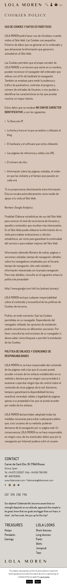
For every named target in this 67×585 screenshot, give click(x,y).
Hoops (8, 530)
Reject (38, 582)
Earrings (9, 539)
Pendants (10, 534)
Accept (29, 582)
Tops (38, 552)
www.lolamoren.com (15, 480)
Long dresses (43, 534)
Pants (39, 539)
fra (24, 494)
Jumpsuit (41, 548)
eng (18, 494)
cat (7, 494)
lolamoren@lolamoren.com (40, 480)
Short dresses (43, 530)
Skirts (39, 543)
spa (12, 494)
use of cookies (44, 577)
